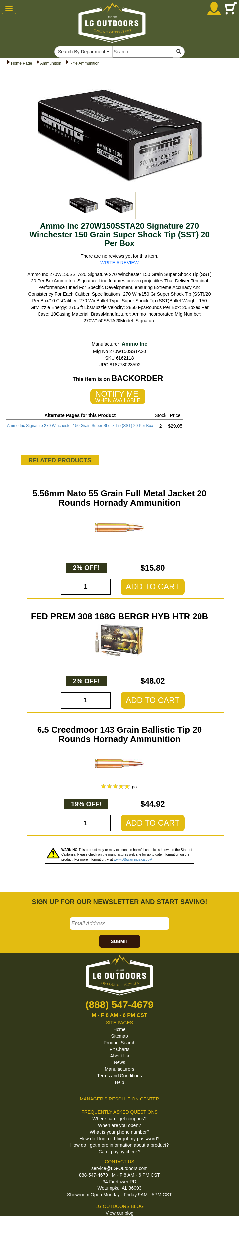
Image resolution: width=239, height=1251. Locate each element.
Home (119, 1029)
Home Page (21, 63)
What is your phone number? (119, 1132)
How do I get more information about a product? (119, 1145)
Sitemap (119, 1036)
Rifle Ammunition (85, 63)
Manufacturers (119, 1069)
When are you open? (119, 1125)
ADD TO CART (152, 586)
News (119, 1062)
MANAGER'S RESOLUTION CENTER (119, 1098)
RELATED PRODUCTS (59, 460)
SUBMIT (119, 941)
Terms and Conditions (119, 1075)
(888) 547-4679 (119, 1004)
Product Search (120, 1042)
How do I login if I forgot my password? (119, 1138)
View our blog (120, 1213)
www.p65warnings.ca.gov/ (133, 859)
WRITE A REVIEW (119, 262)
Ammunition (50, 63)
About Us (119, 1055)
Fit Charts (120, 1049)
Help (119, 1082)
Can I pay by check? (120, 1151)
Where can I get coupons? (119, 1118)
